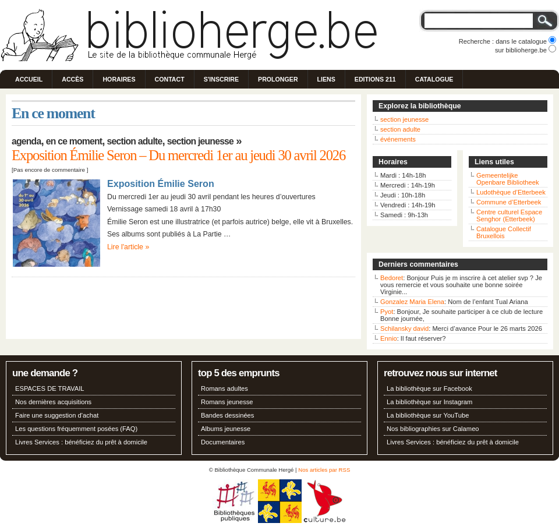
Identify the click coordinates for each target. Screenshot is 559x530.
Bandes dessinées (227, 415)
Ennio (388, 338)
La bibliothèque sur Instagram (429, 401)
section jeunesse (404, 119)
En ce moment (74, 141)
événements (398, 139)
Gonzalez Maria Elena (412, 301)
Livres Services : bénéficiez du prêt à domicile (81, 442)
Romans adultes (224, 388)
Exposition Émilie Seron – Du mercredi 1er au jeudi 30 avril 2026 (178, 155)
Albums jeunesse (225, 428)
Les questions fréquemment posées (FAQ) (76, 428)
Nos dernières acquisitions (53, 401)
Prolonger (278, 79)
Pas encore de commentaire (49, 170)
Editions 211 (375, 79)
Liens (326, 79)
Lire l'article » (128, 247)
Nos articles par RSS (324, 470)
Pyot (386, 311)
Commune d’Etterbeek (508, 202)
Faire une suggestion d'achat (56, 415)
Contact (170, 79)
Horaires (118, 79)
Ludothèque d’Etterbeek (511, 192)
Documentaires (223, 442)
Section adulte (134, 141)
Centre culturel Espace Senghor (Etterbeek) (509, 215)
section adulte (400, 129)
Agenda (26, 141)
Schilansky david (404, 328)
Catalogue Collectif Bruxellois (503, 232)
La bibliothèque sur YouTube (428, 415)
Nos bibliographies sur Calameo (433, 428)
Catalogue (434, 79)
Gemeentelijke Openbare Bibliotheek (507, 179)
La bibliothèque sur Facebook (429, 388)
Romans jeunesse (227, 401)
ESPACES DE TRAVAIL (49, 388)
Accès (72, 79)
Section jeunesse (200, 141)
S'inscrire (221, 79)
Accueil (29, 79)
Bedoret (391, 277)
